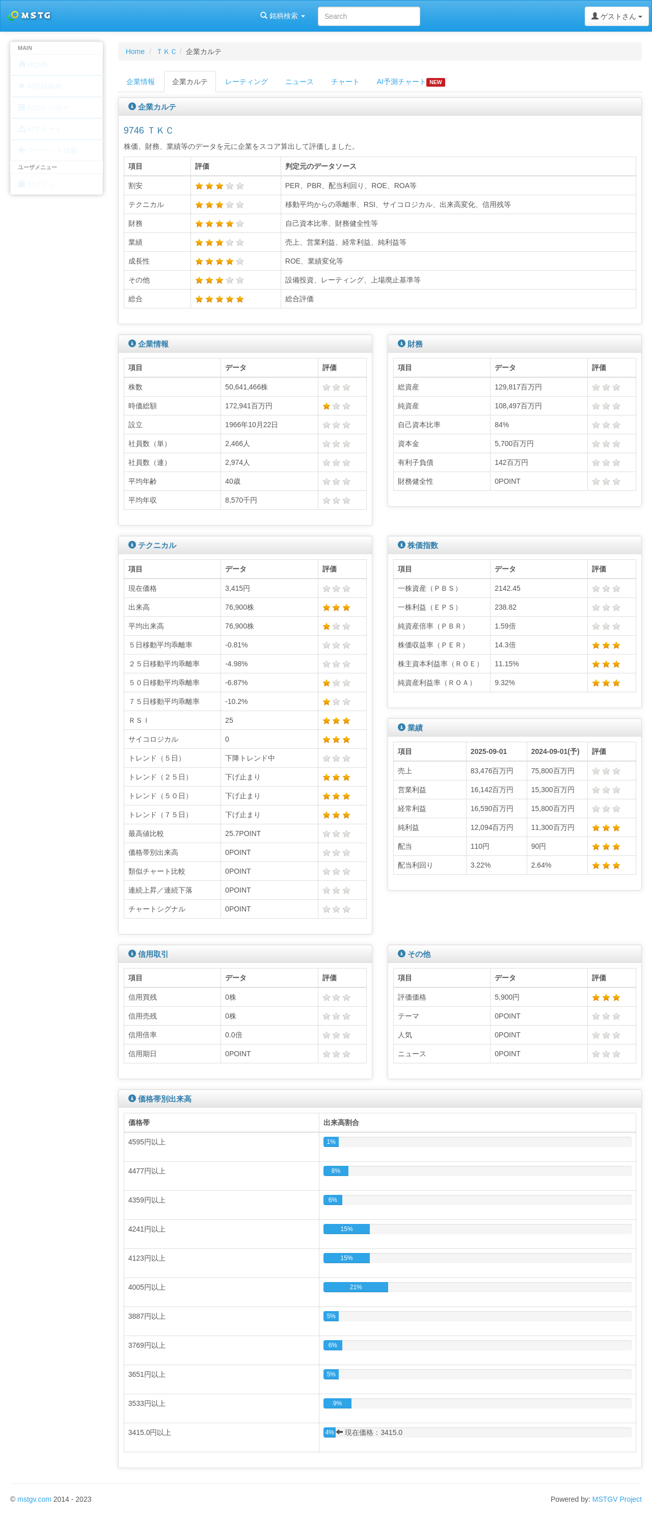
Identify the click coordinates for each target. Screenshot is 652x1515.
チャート (345, 81)
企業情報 (140, 81)
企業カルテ (190, 81)
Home (135, 51)
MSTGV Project (617, 1499)
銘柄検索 (131, 16)
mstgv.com (34, 1499)
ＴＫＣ (166, 51)
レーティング (246, 81)
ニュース (299, 81)
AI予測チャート (411, 82)
